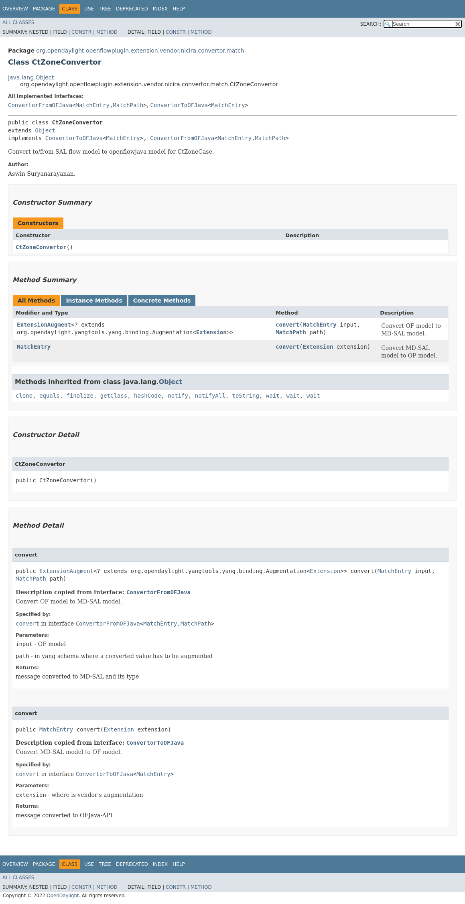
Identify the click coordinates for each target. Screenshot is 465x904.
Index (160, 9)
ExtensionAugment (44, 324)
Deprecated (132, 9)
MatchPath (128, 105)
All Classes (18, 22)
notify (178, 395)
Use (89, 9)
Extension (211, 332)
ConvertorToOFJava (179, 105)
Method (107, 32)
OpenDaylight (63, 895)
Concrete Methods (162, 300)
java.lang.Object (31, 77)
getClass (113, 395)
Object (45, 130)
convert (287, 324)
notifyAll (210, 395)
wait (273, 395)
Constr (81, 32)
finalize (79, 395)
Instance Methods (94, 300)
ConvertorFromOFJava (40, 105)
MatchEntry (93, 105)
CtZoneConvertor (41, 247)
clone (24, 395)
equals (49, 395)
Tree (105, 9)
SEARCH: (371, 24)
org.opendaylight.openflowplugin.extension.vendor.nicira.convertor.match (140, 50)
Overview (15, 9)
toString (245, 395)
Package (44, 9)
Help (179, 9)
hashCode (147, 395)
